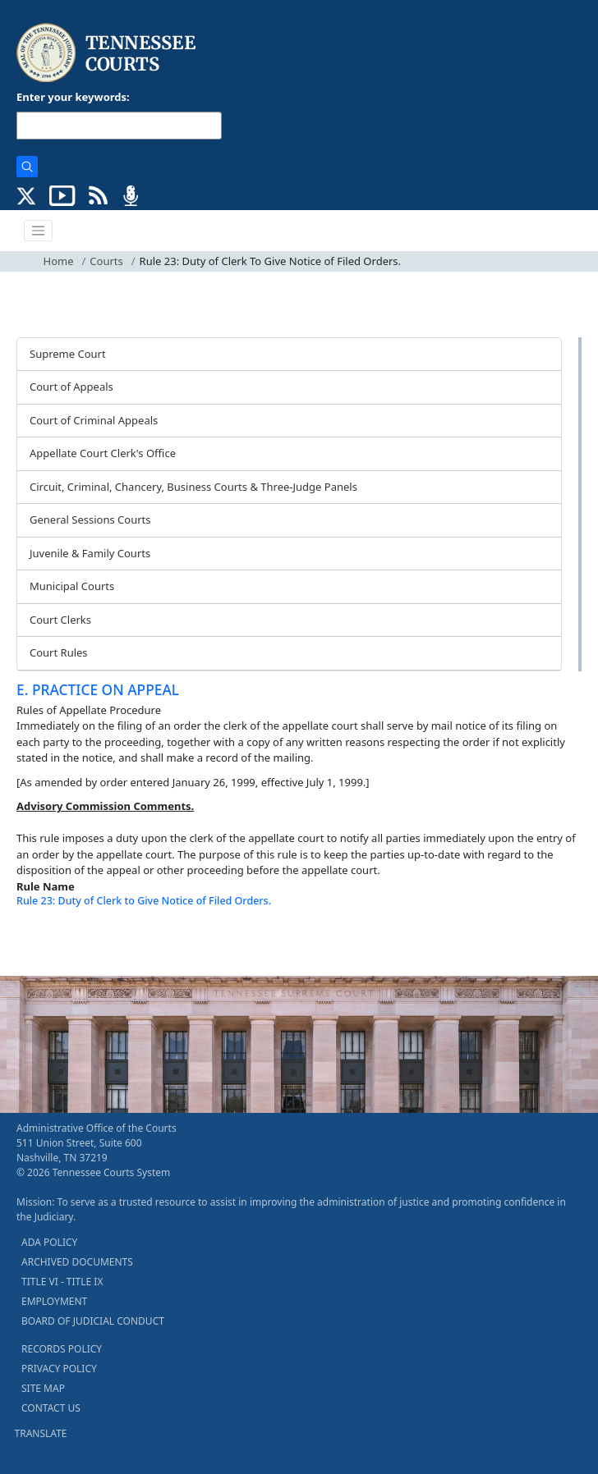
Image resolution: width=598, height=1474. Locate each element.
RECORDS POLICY (61, 1349)
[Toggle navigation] (38, 230)
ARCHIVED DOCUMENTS (77, 1262)
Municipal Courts (72, 586)
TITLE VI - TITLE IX (62, 1282)
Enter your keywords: (73, 96)
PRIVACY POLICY (59, 1369)
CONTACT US (50, 1408)
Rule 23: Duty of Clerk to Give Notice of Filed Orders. (143, 901)
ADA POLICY (49, 1242)
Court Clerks (60, 619)
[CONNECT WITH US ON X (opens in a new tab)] (26, 194)
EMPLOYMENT (54, 1301)
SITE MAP (43, 1388)
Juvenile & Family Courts (90, 553)
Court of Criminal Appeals (94, 420)
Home (59, 261)
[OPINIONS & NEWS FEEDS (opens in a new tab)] (98, 194)
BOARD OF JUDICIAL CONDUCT (92, 1321)
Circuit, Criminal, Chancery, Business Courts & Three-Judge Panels (193, 486)
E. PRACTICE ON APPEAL (97, 689)
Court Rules (59, 652)
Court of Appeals (71, 386)
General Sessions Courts (90, 519)
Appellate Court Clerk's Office (103, 453)
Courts (106, 261)
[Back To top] (44, 942)
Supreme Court (68, 353)
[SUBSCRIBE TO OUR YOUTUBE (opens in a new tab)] (62, 194)
